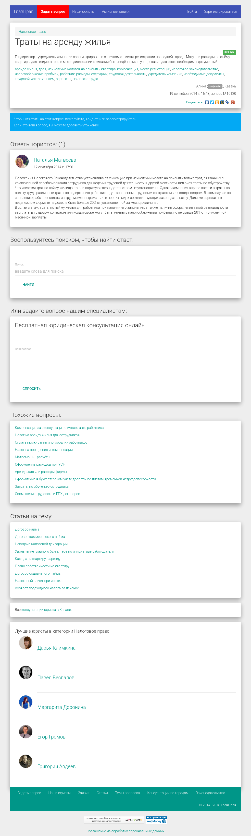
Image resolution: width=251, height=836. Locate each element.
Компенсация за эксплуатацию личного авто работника (59, 428)
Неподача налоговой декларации (41, 544)
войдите (92, 119)
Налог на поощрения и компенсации (44, 450)
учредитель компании (165, 74)
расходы (83, 74)
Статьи (102, 793)
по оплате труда (85, 79)
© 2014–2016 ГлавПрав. (218, 805)
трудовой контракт (30, 79)
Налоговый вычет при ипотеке (39, 581)
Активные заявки (116, 11)
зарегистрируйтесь (121, 119)
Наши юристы (83, 11)
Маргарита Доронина (61, 707)
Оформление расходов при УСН (40, 464)
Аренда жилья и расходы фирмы (41, 472)
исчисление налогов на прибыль (74, 69)
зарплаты (63, 79)
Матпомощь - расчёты (32, 457)
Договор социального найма (38, 573)
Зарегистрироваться (220, 11)
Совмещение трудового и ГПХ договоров (47, 494)
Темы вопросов (127, 793)
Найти (28, 285)
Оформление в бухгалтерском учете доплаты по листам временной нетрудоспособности (85, 479)
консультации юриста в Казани (46, 610)
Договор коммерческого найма (40, 537)
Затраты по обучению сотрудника (42, 486)
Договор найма (27, 529)
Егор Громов (51, 737)
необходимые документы (204, 74)
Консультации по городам (167, 793)
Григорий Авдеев (56, 766)
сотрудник (99, 74)
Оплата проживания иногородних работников (51, 442)
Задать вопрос (53, 11)
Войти (192, 11)
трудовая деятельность (127, 74)
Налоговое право (32, 32)
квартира (108, 69)
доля (42, 69)
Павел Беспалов (55, 677)
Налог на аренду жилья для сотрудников (47, 435)
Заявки (83, 793)
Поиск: (19, 264)
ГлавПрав (24, 11)
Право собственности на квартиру (42, 566)
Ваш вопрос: (23, 349)
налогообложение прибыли (37, 74)
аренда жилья (26, 69)
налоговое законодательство (195, 69)
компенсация (127, 69)
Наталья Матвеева (55, 160)
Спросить (32, 389)
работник (67, 74)
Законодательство (210, 793)
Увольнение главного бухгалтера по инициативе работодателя (64, 551)
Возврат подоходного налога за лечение (47, 588)
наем (50, 79)
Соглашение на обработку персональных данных (125, 831)
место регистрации (155, 69)
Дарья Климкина (56, 648)
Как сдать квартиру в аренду (38, 559)
